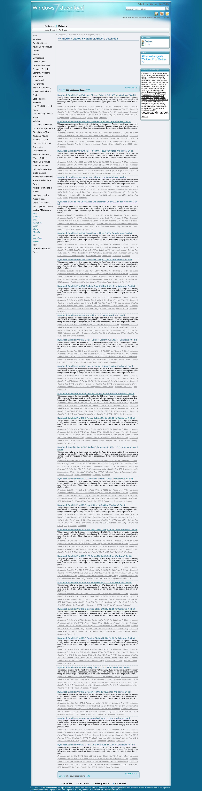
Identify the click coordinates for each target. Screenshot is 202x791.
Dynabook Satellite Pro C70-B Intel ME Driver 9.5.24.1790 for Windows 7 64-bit (96, 366)
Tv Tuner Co (38, 84)
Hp (34, 235)
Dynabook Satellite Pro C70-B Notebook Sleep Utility (115, 685)
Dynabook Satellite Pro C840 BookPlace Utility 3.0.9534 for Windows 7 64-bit (95, 233)
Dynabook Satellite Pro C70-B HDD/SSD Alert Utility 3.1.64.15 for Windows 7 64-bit (97, 530)
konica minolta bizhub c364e (154, 74)
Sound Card (38, 80)
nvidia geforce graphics (159, 106)
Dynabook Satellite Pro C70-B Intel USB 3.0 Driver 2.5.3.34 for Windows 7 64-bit (96, 745)
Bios (35, 36)
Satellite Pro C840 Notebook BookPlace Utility (97, 253)
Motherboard (38, 58)
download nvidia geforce (150, 98)
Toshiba (37, 232)
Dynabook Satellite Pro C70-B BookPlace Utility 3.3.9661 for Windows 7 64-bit (95, 479)
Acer (35, 226)
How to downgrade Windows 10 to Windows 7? (154, 59)
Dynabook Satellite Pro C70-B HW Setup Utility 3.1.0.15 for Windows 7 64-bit (95, 582)
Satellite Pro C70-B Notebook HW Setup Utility (98, 576)
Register (148, 41)
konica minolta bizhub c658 (153, 104)
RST (114, 173)
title (67, 90)
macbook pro (156, 82)
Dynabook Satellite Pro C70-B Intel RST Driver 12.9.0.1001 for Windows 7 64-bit (96, 393)
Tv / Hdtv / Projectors (42, 125)
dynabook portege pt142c (151, 88)
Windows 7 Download (67, 35)
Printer (36, 95)
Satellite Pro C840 (77, 118)
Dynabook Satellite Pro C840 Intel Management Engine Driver (86, 144)
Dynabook (38, 238)
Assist (65, 198)
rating (82, 90)
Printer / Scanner (40, 165)
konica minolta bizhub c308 (151, 80)
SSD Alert (109, 552)
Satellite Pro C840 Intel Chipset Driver (104, 115)
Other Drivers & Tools (42, 169)
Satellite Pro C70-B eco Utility (114, 520)
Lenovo (36, 217)
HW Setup (108, 578)
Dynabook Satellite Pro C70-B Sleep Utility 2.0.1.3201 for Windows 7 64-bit (94, 667)
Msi (35, 213)
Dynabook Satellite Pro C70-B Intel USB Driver (107, 764)
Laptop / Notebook (42, 210)
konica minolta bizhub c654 (154, 96)
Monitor (36, 54)
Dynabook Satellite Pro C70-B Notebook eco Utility (104, 523)
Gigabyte (37, 223)
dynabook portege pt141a (152, 73)
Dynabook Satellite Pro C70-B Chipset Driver (77, 359)
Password (101, 714)
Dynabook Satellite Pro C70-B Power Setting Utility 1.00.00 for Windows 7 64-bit (96, 418)
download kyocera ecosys (151, 103)
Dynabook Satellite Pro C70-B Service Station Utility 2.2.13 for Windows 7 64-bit (96, 638)
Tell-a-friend (143, 4)
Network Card (39, 62)
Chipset (90, 118)
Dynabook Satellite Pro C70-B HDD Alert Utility (77, 549)
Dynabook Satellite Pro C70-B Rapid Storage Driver (106, 411)
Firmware (37, 39)
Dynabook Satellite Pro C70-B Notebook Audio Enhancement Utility (107, 472)
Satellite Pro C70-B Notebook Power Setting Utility (106, 438)
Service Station (130, 631)
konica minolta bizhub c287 (153, 109)
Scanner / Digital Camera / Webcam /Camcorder (41, 73)
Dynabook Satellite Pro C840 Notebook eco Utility (104, 333)
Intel (96, 118)
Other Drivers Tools (41, 132)
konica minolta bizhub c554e (151, 94)
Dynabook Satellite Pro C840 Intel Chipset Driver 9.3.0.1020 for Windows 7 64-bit (97, 95)
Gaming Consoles (41, 195)
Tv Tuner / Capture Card (44, 128)
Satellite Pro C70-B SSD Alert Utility (72, 552)
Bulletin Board (122, 308)
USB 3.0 (101, 767)
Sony (35, 229)
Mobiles (36, 121)
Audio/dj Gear (39, 199)
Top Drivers (63, 30)
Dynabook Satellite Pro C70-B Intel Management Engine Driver (85, 387)
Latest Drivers (50, 30)
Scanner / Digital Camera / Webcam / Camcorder (42, 143)
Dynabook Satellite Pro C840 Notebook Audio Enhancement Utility (91, 226)
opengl (149, 77)
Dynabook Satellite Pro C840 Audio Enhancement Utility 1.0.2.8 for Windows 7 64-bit (93, 215)
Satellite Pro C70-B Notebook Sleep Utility (75, 685)
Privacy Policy (102, 783)
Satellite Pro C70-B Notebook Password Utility (91, 711)
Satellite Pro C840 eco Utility (114, 330)
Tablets (36, 184)
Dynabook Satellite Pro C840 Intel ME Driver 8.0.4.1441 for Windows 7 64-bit (94, 121)
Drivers (62, 26)
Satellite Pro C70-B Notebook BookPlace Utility (98, 498)
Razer (36, 241)
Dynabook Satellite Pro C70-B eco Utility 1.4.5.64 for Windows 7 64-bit (91, 505)
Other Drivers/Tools (41, 65)
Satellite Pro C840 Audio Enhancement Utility (76, 224)
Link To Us (164, 4)
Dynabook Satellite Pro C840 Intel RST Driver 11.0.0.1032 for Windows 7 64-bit (96, 151)
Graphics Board (40, 43)
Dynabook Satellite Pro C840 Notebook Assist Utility (104, 195)
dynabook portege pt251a (154, 101)
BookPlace (106, 256)
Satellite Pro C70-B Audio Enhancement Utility (86, 469)
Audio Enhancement (66, 229)
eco (64, 336)
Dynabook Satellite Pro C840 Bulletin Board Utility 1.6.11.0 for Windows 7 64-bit (96, 286)
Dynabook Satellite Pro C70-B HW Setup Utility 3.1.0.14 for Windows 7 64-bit (95, 556)
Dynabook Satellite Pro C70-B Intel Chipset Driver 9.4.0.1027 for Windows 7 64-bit (97, 340)
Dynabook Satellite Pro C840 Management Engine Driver (111, 141)
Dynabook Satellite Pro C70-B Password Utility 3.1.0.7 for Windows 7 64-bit (94, 718)
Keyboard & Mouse (41, 162)
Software (49, 26)
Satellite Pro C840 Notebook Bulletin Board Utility (106, 306)
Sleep (76, 688)
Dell (35, 220)
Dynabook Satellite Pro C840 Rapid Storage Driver (106, 170)
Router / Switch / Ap (42, 180)
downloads (74, 90)
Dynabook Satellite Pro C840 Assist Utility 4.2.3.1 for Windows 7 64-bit (92, 177)
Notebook (83, 198)
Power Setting (131, 440)
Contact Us (120, 783)
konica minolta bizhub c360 (156, 86)
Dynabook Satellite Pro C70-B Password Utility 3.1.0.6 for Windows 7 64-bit (94, 692)
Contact (153, 4)
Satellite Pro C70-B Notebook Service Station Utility (107, 628)
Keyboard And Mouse (42, 47)
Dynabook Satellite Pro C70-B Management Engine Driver (111, 384)
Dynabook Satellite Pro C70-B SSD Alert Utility (117, 549)
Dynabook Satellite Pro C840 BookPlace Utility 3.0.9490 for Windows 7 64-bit (95, 260)
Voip (35, 245)
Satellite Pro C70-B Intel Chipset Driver (113, 359)
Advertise (67, 783)
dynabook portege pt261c (150, 108)
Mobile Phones (39, 151)
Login (147, 44)
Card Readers (39, 99)
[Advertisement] (73, 62)
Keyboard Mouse (40, 136)
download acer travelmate (156, 92)
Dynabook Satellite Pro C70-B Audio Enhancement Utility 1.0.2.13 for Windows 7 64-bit (97, 461)
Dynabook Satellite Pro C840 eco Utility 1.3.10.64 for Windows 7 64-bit (92, 315)
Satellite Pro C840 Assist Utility (113, 192)
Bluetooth (37, 102)
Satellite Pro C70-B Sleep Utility (123, 682)
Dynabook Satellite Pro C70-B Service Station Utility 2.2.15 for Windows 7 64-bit (96, 609)
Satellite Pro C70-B (88, 362)
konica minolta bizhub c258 (155, 79)
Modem (36, 50)
